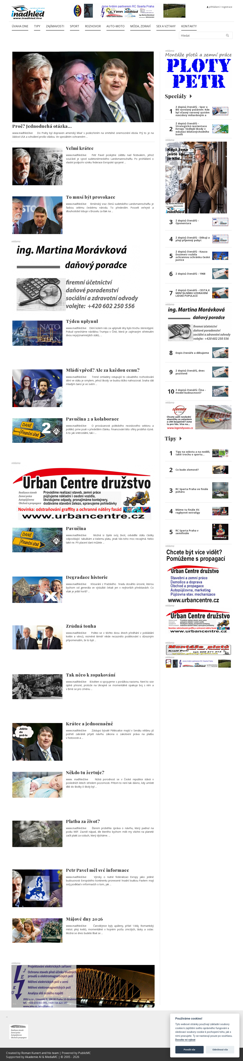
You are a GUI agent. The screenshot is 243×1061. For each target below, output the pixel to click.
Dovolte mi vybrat (185, 1039)
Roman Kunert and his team (40, 1053)
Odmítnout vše (220, 1049)
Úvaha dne (20, 26)
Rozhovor (93, 26)
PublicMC (84, 1053)
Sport (74, 26)
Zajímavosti (55, 26)
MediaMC (51, 1057)
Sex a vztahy (166, 26)
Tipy (37, 26)
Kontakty (189, 26)
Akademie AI (33, 1057)
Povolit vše (189, 1049)
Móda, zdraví (140, 26)
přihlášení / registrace (219, 6)
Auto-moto (115, 26)
